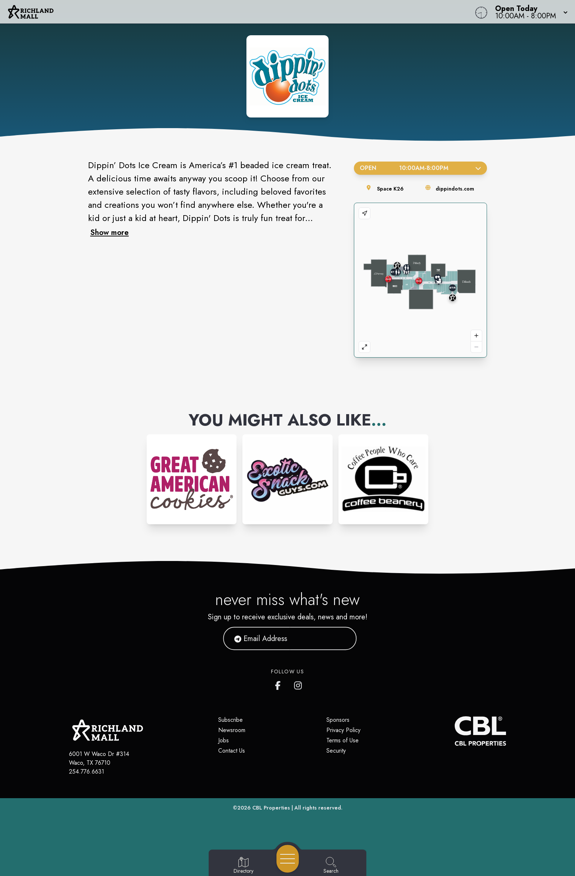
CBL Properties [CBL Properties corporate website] (271, 807)
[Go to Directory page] (243, 866)
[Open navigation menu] (287, 859)
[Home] (217, 12)
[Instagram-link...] (192, 479)
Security (336, 750)
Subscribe (230, 720)
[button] (529, 12)
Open (420, 168)
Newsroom (231, 730)
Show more (109, 232)
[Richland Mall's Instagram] (298, 684)
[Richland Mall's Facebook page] (279, 684)
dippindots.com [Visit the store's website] (455, 188)
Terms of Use (342, 740)
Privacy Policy (343, 730)
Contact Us (231, 750)
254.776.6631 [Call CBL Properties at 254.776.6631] (86, 771)
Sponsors (337, 720)
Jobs (223, 740)
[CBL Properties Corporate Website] (454, 731)
